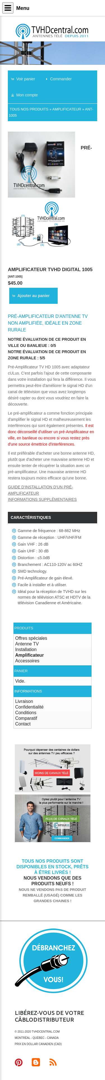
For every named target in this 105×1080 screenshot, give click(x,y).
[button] (25, 79)
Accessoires (27, 660)
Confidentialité (29, 707)
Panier (20, 671)
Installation (26, 649)
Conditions (25, 712)
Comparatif (26, 718)
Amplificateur (66, 109)
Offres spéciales (31, 638)
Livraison (24, 701)
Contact (23, 724)
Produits (23, 628)
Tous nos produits (29, 109)
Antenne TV (27, 643)
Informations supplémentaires (42, 499)
